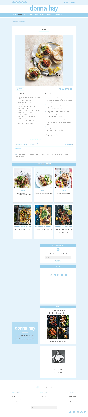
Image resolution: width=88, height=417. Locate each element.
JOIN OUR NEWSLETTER (44, 399)
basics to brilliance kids (25, 155)
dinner (44, 155)
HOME (14, 15)
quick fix (17, 156)
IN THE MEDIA (58, 373)
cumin (40, 155)
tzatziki (22, 156)
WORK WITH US (72, 399)
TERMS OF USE (72, 396)
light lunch (53, 155)
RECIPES (19, 15)
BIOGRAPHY (58, 370)
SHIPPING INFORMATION (16, 399)
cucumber (35, 155)
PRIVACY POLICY (72, 401)
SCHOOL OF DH (28, 15)
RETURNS (15, 401)
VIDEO (36, 15)
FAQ (16, 404)
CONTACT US (15, 396)
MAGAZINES (56, 15)
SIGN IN (44, 396)
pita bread (66, 155)
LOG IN (66, 2)
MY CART (72, 2)
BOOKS (49, 15)
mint (62, 155)
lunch (59, 155)
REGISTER (58, 261)
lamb (48, 155)
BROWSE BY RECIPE (19, 22)
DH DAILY (42, 15)
